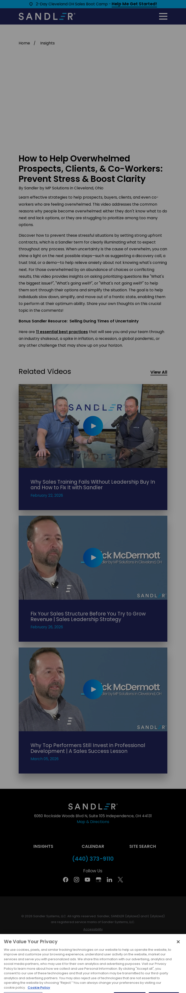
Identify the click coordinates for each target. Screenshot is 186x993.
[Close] (178, 950)
